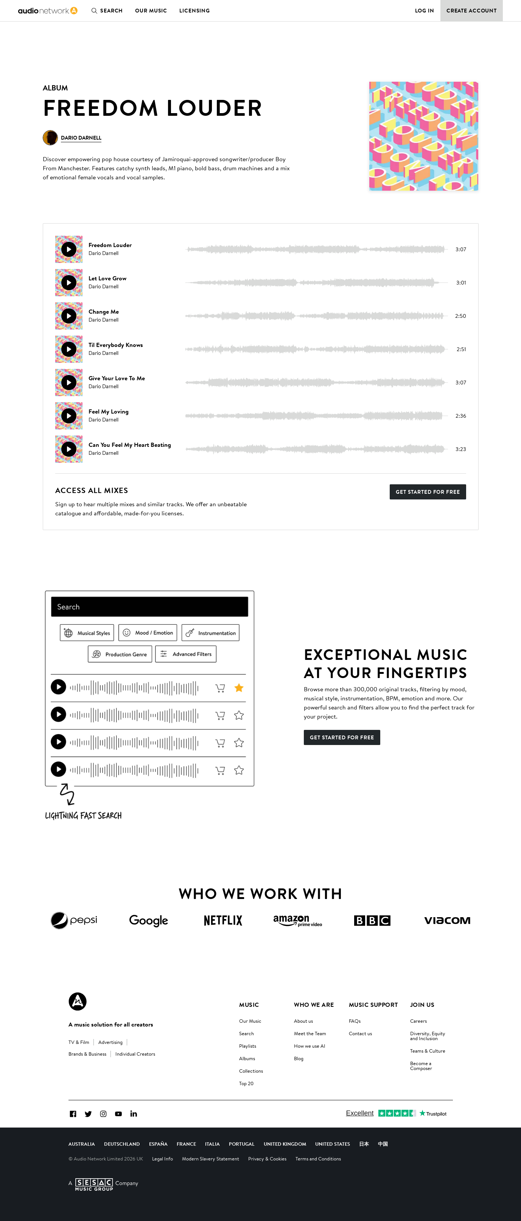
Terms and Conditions (318, 1158)
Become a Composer (421, 1066)
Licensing (194, 10)
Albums (247, 1058)
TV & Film (78, 1042)
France (186, 1143)
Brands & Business (87, 1053)
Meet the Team (310, 1033)
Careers (418, 1020)
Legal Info (162, 1158)
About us (303, 1020)
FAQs (355, 1020)
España (158, 1143)
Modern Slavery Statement (210, 1158)
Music (249, 1004)
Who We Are (314, 1004)
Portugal (242, 1143)
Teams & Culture (427, 1050)
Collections (251, 1070)
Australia (81, 1143)
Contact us (360, 1033)
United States (332, 1143)
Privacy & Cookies (267, 1158)
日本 (364, 1143)
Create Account (471, 10)
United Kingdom (285, 1143)
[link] (48, 10)
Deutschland (122, 1143)
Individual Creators (135, 1053)
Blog (298, 1058)
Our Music (151, 10)
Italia (212, 1143)
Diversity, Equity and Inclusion (427, 1036)
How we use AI (309, 1045)
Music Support (373, 1004)
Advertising (110, 1042)
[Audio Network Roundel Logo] (77, 1001)
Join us (422, 1004)
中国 (383, 1143)
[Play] (68, 249)
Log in (424, 10)
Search (105, 11)
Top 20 (246, 1083)
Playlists (247, 1045)
